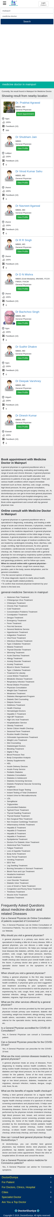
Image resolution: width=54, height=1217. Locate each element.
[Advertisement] (27, 53)
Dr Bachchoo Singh (27, 311)
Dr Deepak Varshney (28, 381)
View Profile (22, 148)
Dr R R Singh (24, 240)
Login (43, 4)
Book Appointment (25, 114)
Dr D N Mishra (24, 274)
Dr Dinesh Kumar (26, 415)
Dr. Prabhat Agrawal (28, 102)
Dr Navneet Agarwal (28, 205)
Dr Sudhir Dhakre (26, 346)
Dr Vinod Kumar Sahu (29, 171)
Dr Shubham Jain (26, 136)
